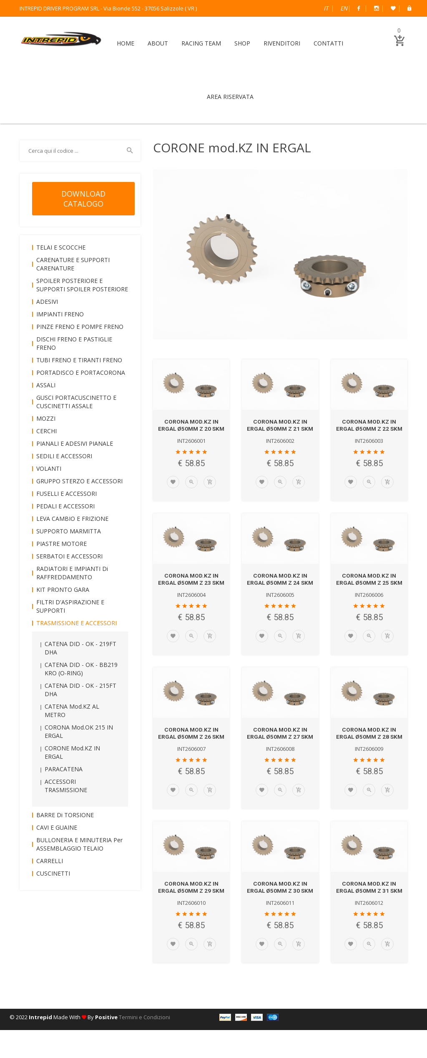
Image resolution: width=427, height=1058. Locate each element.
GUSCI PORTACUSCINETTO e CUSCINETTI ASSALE (76, 402)
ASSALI (45, 385)
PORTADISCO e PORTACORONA (80, 372)
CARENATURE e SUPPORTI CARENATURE (73, 264)
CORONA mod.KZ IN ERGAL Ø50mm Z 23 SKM (191, 589)
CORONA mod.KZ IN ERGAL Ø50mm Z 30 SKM (280, 911)
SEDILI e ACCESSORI (64, 456)
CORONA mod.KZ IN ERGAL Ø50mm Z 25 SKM (369, 589)
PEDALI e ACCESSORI (65, 506)
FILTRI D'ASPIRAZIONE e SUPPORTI (70, 606)
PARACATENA (64, 769)
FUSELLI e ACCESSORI (66, 493)
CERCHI (46, 431)
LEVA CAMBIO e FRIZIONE (72, 519)
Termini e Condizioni (144, 1045)
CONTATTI (328, 43)
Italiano (326, 8)
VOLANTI (48, 468)
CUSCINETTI (53, 873)
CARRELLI (49, 861)
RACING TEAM (201, 43)
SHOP (242, 43)
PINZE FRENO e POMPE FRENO (79, 327)
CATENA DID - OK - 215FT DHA (80, 690)
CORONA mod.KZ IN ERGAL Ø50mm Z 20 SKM (191, 428)
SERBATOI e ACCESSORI (69, 556)
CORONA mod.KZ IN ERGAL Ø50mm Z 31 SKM (369, 911)
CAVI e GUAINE (56, 827)
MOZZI (45, 418)
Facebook (358, 8)
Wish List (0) (393, 8)
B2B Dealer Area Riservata (409, 8)
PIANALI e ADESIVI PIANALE (74, 443)
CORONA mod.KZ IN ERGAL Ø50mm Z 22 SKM (369, 428)
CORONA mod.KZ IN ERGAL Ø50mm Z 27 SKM (280, 750)
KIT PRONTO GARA (62, 589)
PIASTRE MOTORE (61, 544)
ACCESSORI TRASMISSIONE (66, 786)
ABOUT (158, 43)
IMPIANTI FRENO (60, 314)
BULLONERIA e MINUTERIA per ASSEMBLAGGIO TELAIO (79, 844)
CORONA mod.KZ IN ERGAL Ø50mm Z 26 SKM (191, 750)
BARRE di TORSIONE (65, 815)
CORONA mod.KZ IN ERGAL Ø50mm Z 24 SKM (280, 589)
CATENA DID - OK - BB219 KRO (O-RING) (81, 669)
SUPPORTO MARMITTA (68, 531)
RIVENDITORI (282, 43)
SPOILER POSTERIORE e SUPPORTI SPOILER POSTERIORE (82, 285)
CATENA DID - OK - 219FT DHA (80, 648)
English (344, 8)
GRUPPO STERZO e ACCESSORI (79, 481)
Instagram (376, 8)
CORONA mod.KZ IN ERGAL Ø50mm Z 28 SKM (369, 750)
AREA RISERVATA (230, 97)
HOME (125, 43)
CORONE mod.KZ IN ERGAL (72, 752)
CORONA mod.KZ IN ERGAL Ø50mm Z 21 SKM (280, 428)
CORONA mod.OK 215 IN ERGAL (79, 731)
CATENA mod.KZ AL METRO (72, 710)
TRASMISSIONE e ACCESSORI (76, 623)
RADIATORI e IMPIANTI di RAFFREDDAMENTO (72, 573)
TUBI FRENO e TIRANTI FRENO (79, 360)
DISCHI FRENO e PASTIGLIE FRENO (74, 343)
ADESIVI (47, 302)
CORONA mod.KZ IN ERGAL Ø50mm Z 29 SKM (191, 911)
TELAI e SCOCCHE (60, 247)
